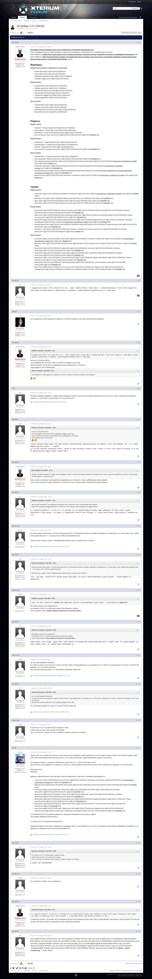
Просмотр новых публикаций (128, 17)
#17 (138, 843)
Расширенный (141, 8)
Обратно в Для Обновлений (134, 963)
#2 (138, 280)
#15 (138, 720)
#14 (138, 684)
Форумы (22, 17)
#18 (138, 874)
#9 (138, 526)
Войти (139, 1)
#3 (138, 311)
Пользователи (33, 17)
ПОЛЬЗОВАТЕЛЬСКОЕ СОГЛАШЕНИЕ (131, 970)
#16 (138, 748)
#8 (138, 492)
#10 (138, 555)
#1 (138, 42)
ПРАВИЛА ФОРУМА (114, 970)
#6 (138, 419)
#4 (138, 342)
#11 (138, 590)
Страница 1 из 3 (14, 32)
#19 (138, 901)
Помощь (14, 974)
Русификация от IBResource (134, 974)
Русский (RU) (132, 1)
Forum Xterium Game (15, 970)
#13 (138, 655)
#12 (138, 622)
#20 (138, 931)
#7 (138, 462)
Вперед (30, 32)
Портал (13, 17)
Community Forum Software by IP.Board (116, 974)
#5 (138, 388)
